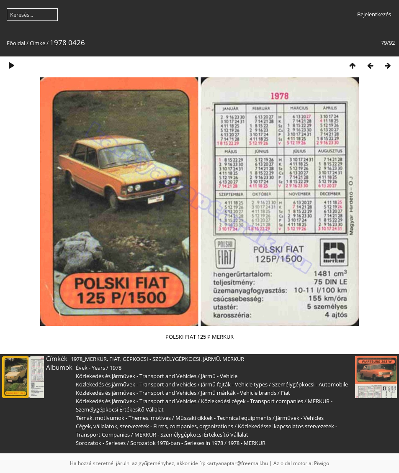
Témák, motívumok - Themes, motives (123, 418)
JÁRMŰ (211, 359)
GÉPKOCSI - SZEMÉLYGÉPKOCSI (162, 359)
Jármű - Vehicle (219, 376)
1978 (115, 367)
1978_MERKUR (89, 359)
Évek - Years (90, 367)
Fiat (285, 392)
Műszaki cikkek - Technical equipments (223, 418)
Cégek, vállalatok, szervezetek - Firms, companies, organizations (154, 426)
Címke (37, 43)
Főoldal (16, 43)
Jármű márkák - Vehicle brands (238, 392)
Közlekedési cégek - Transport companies (252, 401)
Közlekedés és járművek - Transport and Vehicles (136, 376)
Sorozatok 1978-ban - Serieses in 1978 (176, 443)
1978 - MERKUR (246, 443)
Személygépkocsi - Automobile (310, 384)
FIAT (114, 359)
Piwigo (321, 463)
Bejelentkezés (374, 14)
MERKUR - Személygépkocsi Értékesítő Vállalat (191, 434)
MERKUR (233, 359)
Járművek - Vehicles (300, 418)
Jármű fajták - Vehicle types (234, 384)
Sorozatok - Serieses (101, 443)
